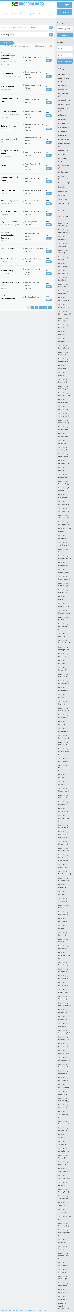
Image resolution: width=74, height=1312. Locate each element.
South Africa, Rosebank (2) (63, 1092)
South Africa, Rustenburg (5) (63, 1099)
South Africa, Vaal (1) (63, 1247)
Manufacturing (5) (63, 166)
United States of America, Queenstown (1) (64, 1306)
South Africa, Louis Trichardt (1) (63, 751)
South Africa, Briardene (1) (63, 367)
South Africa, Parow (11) (63, 926)
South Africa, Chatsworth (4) (63, 421)
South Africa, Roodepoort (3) (63, 1085)
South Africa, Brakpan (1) (63, 353)
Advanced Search (45, 14)
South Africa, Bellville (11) (63, 278)
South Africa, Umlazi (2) (63, 1240)
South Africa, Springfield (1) (63, 1149)
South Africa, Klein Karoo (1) (63, 682)
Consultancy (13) (64, 104)
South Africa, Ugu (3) (64, 1217)
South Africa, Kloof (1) (63, 695)
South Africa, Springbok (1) (63, 1142)
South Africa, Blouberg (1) (63, 319)
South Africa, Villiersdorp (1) (63, 1263)
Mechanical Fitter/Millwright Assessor (8, 56)
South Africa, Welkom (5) (63, 1270)
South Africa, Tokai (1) (63, 1204)
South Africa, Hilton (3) (63, 598)
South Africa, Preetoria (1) (63, 1011)
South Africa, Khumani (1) (63, 662)
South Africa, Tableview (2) (63, 1197)
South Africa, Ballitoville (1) (63, 265)
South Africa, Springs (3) (63, 1156)
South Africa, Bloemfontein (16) (64, 312)
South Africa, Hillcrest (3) (63, 591)
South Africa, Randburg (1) (63, 1045)
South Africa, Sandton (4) (63, 1106)
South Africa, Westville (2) (63, 1277)
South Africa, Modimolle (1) (63, 826)
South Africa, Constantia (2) (63, 435)
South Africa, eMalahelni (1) (63, 509)
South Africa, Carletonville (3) (64, 401)
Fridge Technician (8, 111)
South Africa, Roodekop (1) (63, 1079)
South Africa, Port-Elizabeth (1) (64, 1004)
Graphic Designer (8, 190)
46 (45, 308)
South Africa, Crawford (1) (63, 448)
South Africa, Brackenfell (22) (64, 346)
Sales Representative (10, 139)
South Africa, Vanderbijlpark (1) (63, 1255)
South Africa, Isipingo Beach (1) (64, 611)
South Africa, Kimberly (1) (63, 668)
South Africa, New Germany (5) (64, 872)
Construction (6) (64, 100)
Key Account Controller (10, 222)
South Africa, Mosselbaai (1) (63, 849)
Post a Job (42, 1310)
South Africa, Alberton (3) (63, 224)
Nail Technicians (8, 86)
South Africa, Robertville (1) (63, 1065)
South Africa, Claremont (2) (63, 428)
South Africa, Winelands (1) (63, 1284)
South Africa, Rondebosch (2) (63, 1072)
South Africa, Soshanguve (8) (63, 1122)
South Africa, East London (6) (64, 489)
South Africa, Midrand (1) (63, 803)
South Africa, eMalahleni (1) (63, 516)
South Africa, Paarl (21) (63, 906)
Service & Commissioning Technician (7, 235)
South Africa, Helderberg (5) (63, 584)
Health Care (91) (64, 139)
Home (8, 14)
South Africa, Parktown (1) (63, 920)
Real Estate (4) (63, 187)
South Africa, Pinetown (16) (63, 970)
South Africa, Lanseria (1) (63, 743)
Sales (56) (61, 195)
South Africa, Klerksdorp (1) (63, 689)
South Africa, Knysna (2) (63, 702)
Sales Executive (7, 248)
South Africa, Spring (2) (63, 1136)
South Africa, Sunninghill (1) (63, 1190)
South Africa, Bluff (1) (63, 326)
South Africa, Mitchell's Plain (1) (63, 818)
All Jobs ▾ (7, 43)
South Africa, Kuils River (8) (63, 716)
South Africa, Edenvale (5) (63, 496)
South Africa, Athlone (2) (63, 244)
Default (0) (62, 115)
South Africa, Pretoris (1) (63, 1024)
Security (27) (62, 199)
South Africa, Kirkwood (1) (63, 675)
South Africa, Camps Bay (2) (63, 387)
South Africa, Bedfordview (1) (64, 271)
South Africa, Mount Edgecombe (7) (63, 857)
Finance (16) (62, 131)
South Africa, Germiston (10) (63, 543)
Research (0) (62, 191)
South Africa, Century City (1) (63, 414)
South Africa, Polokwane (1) (63, 984)
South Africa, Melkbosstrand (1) (63, 768)
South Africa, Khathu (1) (63, 655)
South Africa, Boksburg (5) (63, 333)
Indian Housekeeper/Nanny (9, 296)
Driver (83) (62, 119)
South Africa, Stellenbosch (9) (64, 1170)
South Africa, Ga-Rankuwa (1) (64, 536)
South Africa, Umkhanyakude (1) (64, 1232)
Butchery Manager (8, 126)
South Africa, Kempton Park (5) (64, 641)
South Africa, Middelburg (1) (63, 789)
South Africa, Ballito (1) (63, 258)
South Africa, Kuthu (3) (63, 723)
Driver (3, 165)
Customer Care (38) (63, 109)
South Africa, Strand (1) (63, 1183)
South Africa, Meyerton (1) (63, 782)
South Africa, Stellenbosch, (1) (64, 1176)
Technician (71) (63, 203)
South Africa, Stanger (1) (63, 1163)
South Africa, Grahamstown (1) (64, 557)
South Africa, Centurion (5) (63, 407)
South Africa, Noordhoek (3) (63, 879)
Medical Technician (9, 211)
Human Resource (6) (64, 145)
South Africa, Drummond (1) (63, 462)
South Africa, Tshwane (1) (63, 1210)
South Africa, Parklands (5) (63, 913)
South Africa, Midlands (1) (63, 796)
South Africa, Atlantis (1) (63, 251)
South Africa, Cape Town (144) (64, 394)
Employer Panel (31, 14)
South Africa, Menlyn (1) (63, 776)
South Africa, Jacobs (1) (63, 618)
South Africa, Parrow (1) (63, 933)
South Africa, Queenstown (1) (64, 1038)
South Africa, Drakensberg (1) (64, 455)
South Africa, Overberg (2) (63, 899)
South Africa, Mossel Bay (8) (63, 842)
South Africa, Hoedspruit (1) (63, 604)
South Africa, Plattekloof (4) (63, 977)
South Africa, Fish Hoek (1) (64, 530)
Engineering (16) (64, 127)
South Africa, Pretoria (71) (63, 1017)
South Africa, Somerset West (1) (63, 1114)
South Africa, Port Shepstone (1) (64, 997)
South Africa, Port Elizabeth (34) (64, 990)
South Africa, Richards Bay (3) (64, 1058)
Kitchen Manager (8, 270)
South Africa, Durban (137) (63, 475)
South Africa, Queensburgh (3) (64, 1031)
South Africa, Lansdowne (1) (63, 736)
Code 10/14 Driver (8, 259)
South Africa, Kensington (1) (63, 648)
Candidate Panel (18, 14)
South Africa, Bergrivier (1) (63, 292)
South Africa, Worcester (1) (63, 1297)
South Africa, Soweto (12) (63, 1129)
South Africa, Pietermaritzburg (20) (64, 955)
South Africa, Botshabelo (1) (63, 339)
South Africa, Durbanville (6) (63, 482)
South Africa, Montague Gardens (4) (63, 834)
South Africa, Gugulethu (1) (63, 564)
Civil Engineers (7, 73)
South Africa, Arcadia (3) (63, 237)
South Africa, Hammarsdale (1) (64, 570)
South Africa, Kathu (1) (63, 634)
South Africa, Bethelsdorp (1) (63, 299)
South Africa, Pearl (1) (63, 940)
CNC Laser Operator (9, 201)
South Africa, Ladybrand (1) (63, 729)
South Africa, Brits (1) (63, 373)
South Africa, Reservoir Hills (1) (64, 1051)
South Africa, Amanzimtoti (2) (64, 231)
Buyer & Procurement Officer (10, 283)
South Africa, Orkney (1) (63, 886)
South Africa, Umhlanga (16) (63, 1224)
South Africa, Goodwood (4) (63, 550)
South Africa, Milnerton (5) (63, 810)
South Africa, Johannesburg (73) (63, 626)
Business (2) (62, 89)
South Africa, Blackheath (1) (63, 305)
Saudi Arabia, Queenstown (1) (64, 217)
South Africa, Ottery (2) (63, 892)
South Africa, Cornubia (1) (63, 441)
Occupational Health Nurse (9, 99)
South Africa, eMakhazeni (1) (63, 502)
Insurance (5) (63, 150)
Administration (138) (63, 79)
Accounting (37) (64, 74)
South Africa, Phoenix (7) (63, 947)
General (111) (63, 135)
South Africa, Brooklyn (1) (63, 380)
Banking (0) (62, 85)
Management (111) (63, 159)
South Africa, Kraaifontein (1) (64, 709)
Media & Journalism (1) (63, 177)
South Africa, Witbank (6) (63, 1291)
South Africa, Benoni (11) (63, 285)
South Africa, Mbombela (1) (63, 759)
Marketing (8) (63, 172)
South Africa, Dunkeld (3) (63, 468)
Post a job (64, 5)
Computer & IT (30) (63, 94)
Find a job (65, 12)
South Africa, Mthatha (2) (63, 865)
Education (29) (63, 123)
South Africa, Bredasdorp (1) (63, 360)
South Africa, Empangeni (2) (63, 523)
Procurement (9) (64, 183)
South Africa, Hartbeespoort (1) (64, 577)
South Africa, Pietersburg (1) (63, 963)
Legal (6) (61, 154)
